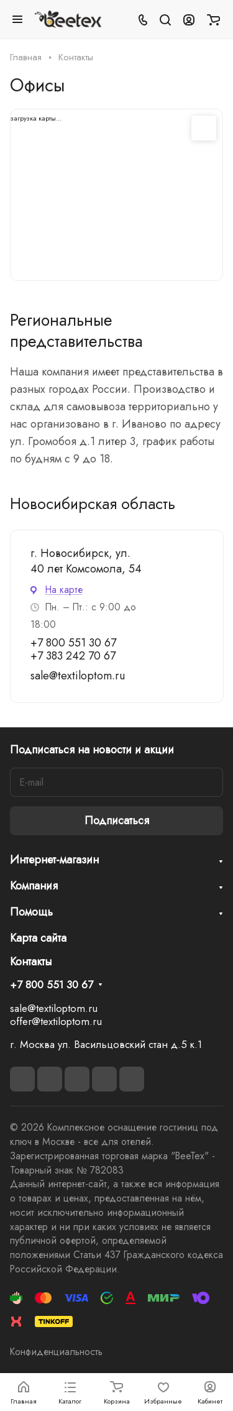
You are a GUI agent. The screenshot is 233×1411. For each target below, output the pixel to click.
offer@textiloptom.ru (56, 1021)
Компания (34, 886)
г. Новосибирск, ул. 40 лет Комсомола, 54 (86, 561)
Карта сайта (38, 938)
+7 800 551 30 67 (73, 643)
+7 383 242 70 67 (73, 656)
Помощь (31, 912)
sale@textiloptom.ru (77, 676)
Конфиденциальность (56, 1351)
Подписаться (117, 820)
